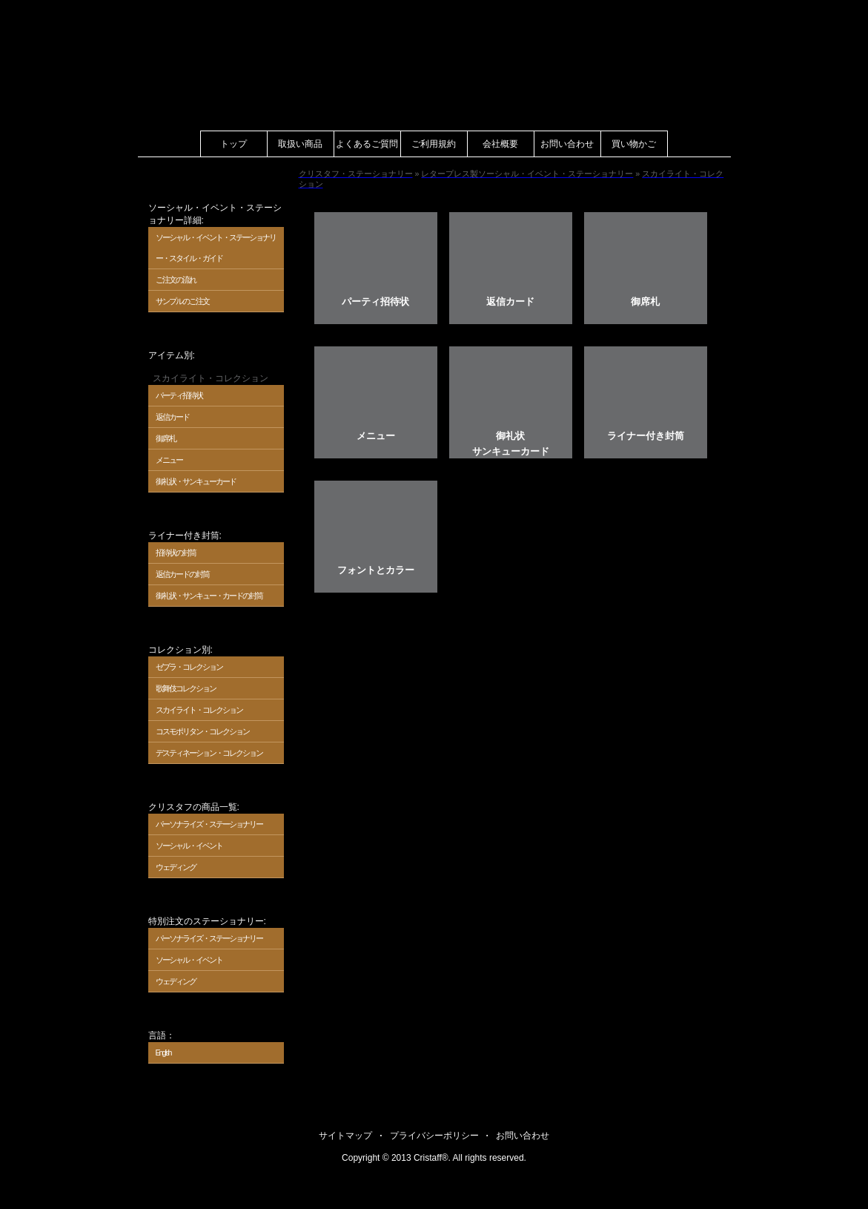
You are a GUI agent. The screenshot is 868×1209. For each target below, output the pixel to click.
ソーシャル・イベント (189, 845)
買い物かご (634, 144)
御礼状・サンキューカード (196, 481)
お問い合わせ (567, 144)
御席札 (166, 438)
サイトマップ (345, 1135)
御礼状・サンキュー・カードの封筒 (209, 595)
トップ (233, 144)
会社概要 (500, 144)
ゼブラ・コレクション (189, 666)
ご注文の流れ (176, 279)
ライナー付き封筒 (645, 435)
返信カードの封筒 (182, 574)
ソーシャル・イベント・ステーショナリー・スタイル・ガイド (216, 248)
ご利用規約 (433, 144)
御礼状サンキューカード (510, 443)
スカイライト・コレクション (199, 709)
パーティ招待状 (179, 395)
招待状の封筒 (176, 552)
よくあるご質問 (367, 144)
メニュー (169, 459)
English (163, 1052)
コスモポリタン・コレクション (202, 731)
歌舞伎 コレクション (186, 688)
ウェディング (176, 867)
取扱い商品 (300, 144)
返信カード (172, 416)
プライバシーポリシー (434, 1135)
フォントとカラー (375, 570)
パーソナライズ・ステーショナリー (209, 824)
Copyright (361, 1158)
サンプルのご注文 (182, 301)
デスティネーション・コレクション (209, 752)
